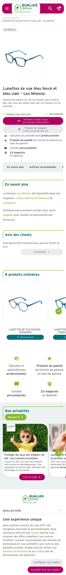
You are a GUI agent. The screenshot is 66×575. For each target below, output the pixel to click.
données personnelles (15, 551)
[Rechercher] (50, 8)
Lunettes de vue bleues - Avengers (25, 331)
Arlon (19, 198)
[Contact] (59, 8)
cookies (35, 532)
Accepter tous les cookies (45, 569)
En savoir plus (15, 167)
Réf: (46, 114)
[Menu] (7, 8)
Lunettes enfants (10, 18)
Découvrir (14, 417)
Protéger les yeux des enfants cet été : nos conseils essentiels (24, 456)
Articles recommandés (42, 167)
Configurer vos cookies (47, 562)
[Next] (58, 311)
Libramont (9, 203)
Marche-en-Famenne (37, 198)
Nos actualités (17, 411)
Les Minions (9, 29)
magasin (8, 215)
